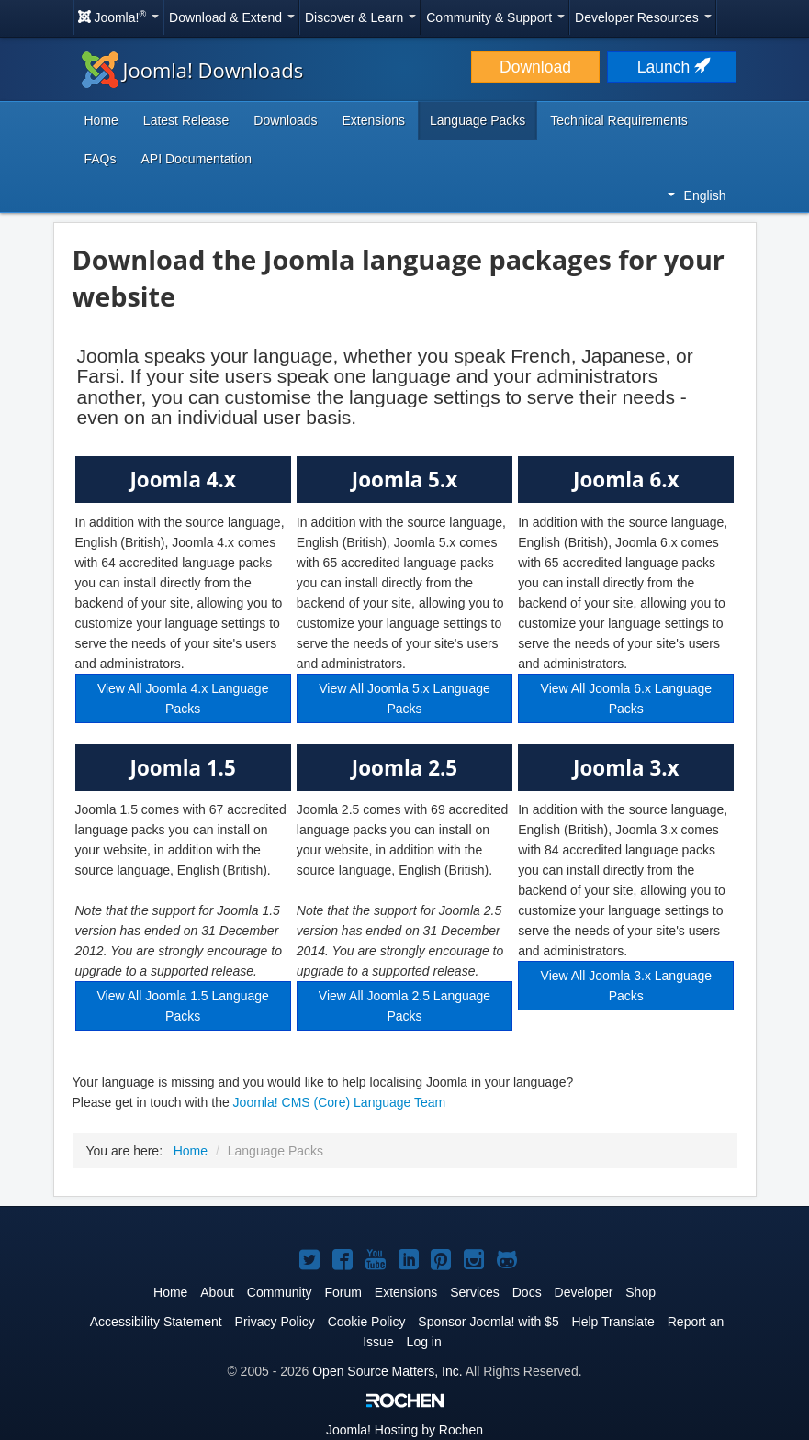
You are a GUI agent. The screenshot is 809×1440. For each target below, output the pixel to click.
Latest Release (186, 120)
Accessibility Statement (156, 1321)
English (697, 195)
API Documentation (197, 158)
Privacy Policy (275, 1321)
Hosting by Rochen (404, 1430)
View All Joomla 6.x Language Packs (627, 698)
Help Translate (613, 1321)
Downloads (285, 120)
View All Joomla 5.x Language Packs (404, 698)
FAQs (100, 158)
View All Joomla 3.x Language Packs (627, 985)
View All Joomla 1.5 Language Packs (183, 1005)
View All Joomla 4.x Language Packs (183, 698)
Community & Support (495, 17)
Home (101, 120)
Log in (424, 1341)
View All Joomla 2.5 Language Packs (404, 1005)
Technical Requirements (618, 120)
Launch (672, 67)
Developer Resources (643, 17)
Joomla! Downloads (193, 70)
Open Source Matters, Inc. (387, 1371)
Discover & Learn (360, 17)
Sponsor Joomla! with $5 (488, 1321)
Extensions (374, 120)
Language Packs (477, 120)
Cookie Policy (367, 1321)
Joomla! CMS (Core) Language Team (339, 1102)
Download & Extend (232, 17)
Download (535, 67)
